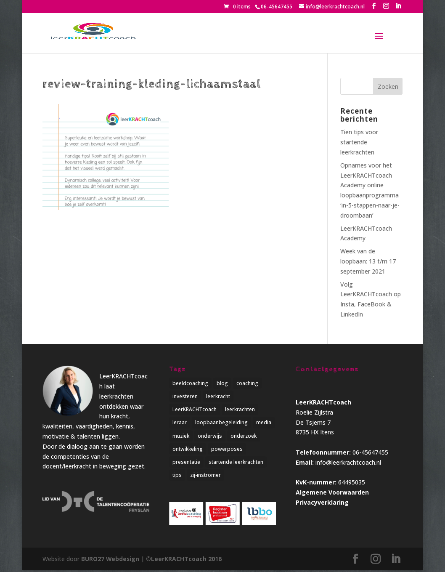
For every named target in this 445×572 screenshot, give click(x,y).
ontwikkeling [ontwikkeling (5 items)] (187, 450)
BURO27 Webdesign (110, 561)
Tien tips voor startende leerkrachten (359, 142)
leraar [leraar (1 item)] (179, 423)
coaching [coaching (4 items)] (247, 383)
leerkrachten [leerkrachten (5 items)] (240, 409)
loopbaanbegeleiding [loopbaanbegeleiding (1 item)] (221, 423)
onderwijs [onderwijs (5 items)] (210, 436)
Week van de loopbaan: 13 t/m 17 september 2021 (368, 261)
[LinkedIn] (398, 6)
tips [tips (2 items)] (177, 476)
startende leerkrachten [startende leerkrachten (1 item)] (236, 463)
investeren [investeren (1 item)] (185, 396)
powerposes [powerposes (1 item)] (227, 450)
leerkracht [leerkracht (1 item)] (218, 396)
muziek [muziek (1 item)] (180, 436)
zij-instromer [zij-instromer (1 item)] (205, 476)
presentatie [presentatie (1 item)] (186, 463)
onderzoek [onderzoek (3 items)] (243, 436)
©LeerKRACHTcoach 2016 (184, 561)
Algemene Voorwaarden (332, 492)
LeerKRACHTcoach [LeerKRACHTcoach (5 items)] (194, 409)
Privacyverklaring (322, 502)
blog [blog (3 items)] (222, 383)
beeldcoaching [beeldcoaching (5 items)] (190, 383)
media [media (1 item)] (263, 423)
